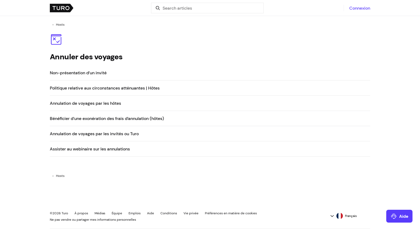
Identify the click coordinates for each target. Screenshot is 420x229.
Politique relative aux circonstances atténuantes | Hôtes (105, 88)
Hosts (60, 24)
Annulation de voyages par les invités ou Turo (94, 133)
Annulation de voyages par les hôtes (85, 103)
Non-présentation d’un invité (78, 72)
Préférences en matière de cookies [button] (231, 213)
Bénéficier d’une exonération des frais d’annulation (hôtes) (107, 118)
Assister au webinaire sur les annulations (90, 148)
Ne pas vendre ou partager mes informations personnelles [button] (93, 220)
